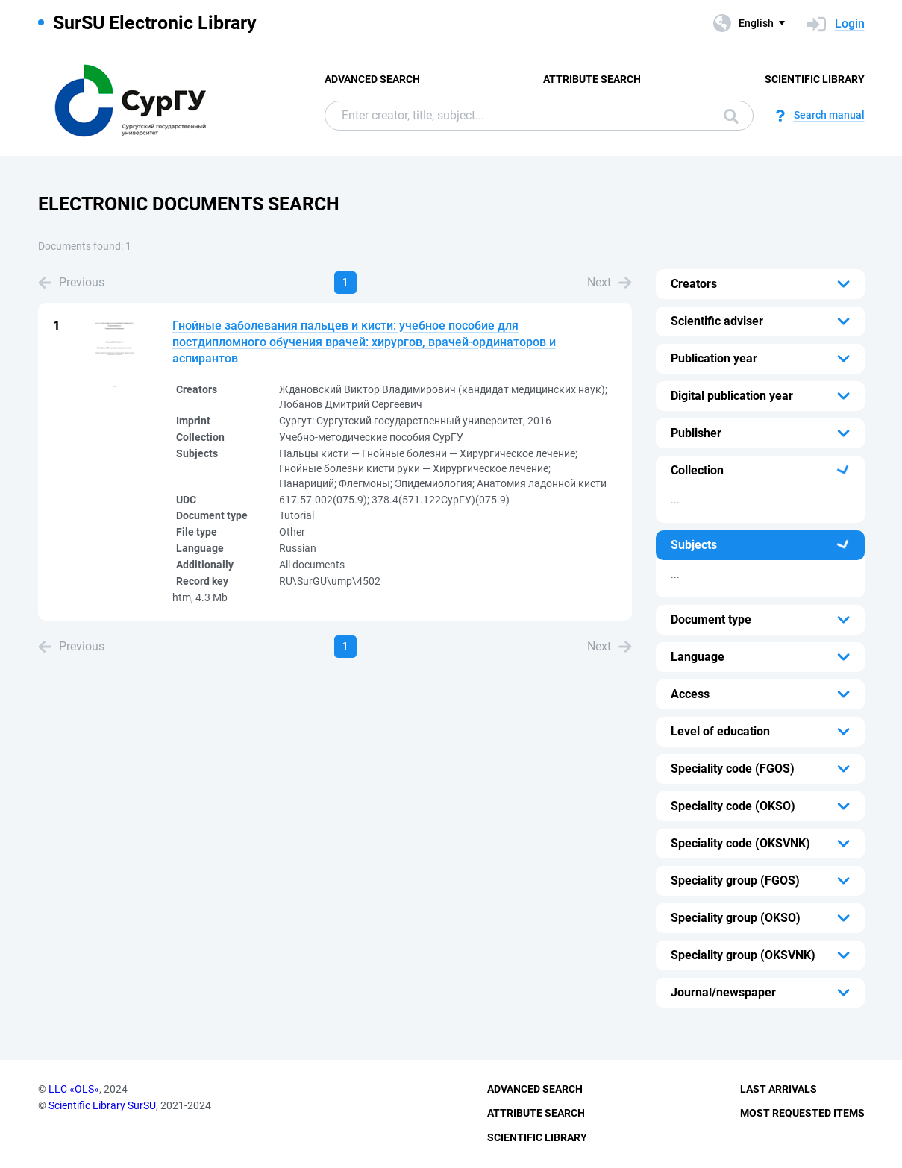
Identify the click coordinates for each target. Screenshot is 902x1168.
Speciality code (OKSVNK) (740, 843)
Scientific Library (815, 79)
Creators (694, 284)
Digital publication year (732, 396)
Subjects (694, 545)
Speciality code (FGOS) (733, 769)
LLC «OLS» (73, 1089)
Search (731, 116)
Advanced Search (372, 79)
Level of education (720, 731)
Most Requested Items (802, 1113)
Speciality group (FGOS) (735, 880)
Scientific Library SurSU (102, 1105)
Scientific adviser (717, 321)
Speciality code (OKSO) (733, 806)
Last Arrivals (778, 1089)
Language (697, 657)
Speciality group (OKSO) (736, 918)
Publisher (696, 433)
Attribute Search (592, 79)
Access (690, 694)
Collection (697, 470)
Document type (711, 619)
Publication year (714, 358)
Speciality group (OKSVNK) (743, 955)
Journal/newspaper (723, 992)
